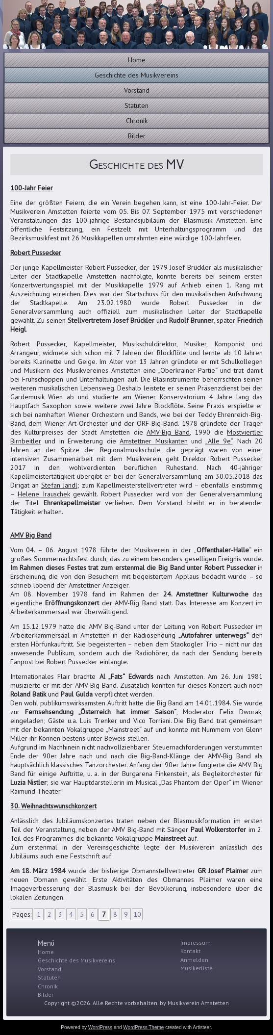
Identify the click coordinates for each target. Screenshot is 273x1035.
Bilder (137, 135)
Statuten (136, 105)
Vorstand (136, 90)
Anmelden (194, 959)
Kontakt (190, 951)
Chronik (137, 120)
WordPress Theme (143, 1027)
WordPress (100, 1027)
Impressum (195, 942)
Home (137, 59)
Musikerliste (196, 968)
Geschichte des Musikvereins (136, 75)
